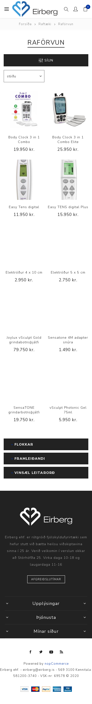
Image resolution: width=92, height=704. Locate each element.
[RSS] (62, 652)
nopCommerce (57, 664)
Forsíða (25, 24)
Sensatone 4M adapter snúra (68, 340)
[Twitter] (41, 652)
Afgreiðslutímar (46, 579)
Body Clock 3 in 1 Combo (24, 139)
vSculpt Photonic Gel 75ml (68, 410)
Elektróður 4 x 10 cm (24, 272)
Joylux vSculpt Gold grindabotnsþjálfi (24, 340)
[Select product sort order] (24, 76)
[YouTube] (51, 652)
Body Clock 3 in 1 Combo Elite (68, 139)
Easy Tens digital (24, 207)
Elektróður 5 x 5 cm (68, 272)
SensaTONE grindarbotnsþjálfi (24, 410)
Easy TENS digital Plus (68, 207)
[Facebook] (31, 652)
